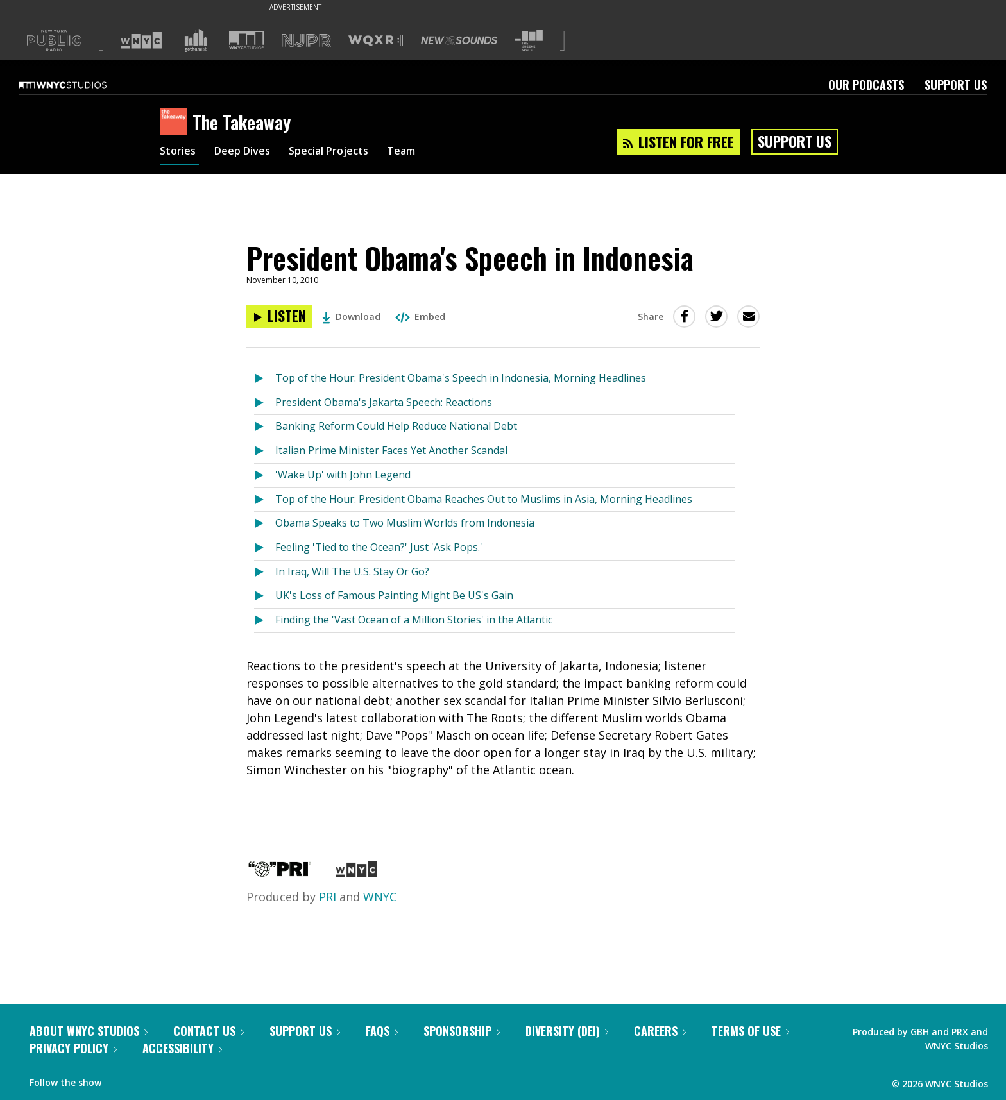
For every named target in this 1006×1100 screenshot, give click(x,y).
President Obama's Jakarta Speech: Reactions (383, 402)
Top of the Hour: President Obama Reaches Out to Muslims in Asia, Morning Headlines (483, 499)
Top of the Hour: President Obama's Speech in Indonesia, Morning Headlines (460, 378)
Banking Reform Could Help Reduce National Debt (396, 426)
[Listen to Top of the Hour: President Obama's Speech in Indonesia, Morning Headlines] (264, 379)
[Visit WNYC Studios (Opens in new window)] (246, 40)
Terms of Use (750, 1030)
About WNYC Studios (89, 1030)
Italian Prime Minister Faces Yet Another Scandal (391, 450)
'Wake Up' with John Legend (343, 475)
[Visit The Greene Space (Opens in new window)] (529, 41)
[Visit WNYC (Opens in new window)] (141, 40)
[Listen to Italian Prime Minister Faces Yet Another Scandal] (264, 451)
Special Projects (344, 152)
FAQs (382, 1030)
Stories (179, 152)
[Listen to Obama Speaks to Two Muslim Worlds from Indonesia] (264, 524)
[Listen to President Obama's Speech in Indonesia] (279, 316)
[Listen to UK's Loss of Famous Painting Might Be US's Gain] (264, 596)
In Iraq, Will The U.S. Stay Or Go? (352, 571)
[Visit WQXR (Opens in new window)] (375, 41)
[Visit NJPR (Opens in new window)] (306, 40)
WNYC (379, 896)
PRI (327, 896)
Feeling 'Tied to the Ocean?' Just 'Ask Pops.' (378, 547)
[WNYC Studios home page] (79, 84)
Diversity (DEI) (566, 1030)
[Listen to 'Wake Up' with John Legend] (264, 475)
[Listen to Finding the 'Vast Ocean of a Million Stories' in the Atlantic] (264, 620)
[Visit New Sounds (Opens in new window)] (459, 40)
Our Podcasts (866, 84)
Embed (420, 316)
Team (423, 152)
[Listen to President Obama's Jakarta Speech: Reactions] (264, 403)
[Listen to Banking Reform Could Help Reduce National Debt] (264, 427)
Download (351, 316)
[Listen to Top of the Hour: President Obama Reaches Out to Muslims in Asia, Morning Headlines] (264, 500)
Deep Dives (249, 152)
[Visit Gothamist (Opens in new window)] (196, 40)
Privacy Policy (73, 1048)
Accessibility (182, 1048)
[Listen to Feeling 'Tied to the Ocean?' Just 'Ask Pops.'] (264, 548)
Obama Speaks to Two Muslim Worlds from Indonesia (404, 523)
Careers (660, 1030)
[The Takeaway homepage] (176, 122)
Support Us (956, 84)
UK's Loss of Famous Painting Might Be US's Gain (394, 595)
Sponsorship (461, 1030)
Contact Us (208, 1030)
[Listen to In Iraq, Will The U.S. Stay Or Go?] (264, 572)
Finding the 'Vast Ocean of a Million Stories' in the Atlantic (413, 620)
